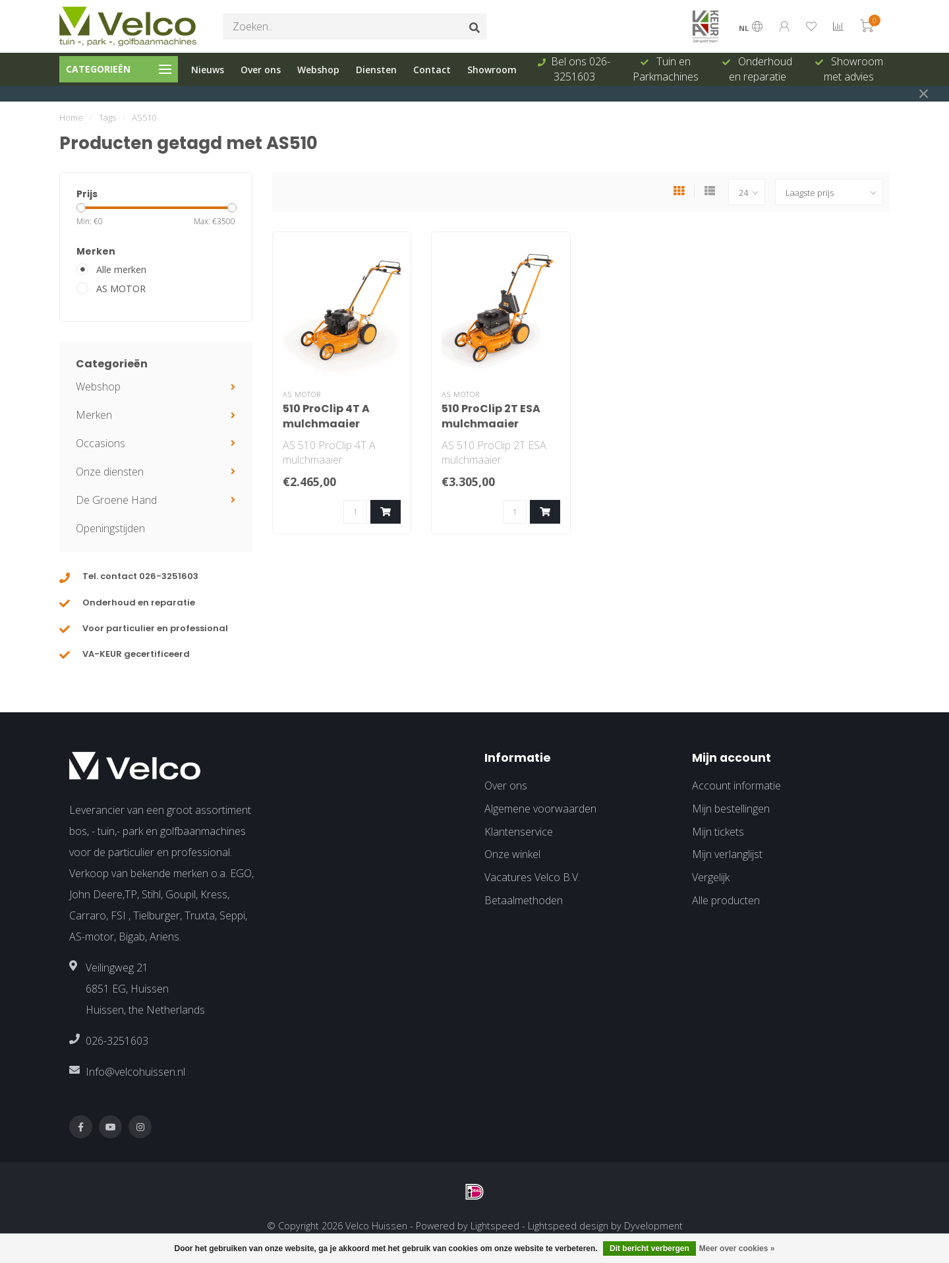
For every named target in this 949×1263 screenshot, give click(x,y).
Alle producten (726, 900)
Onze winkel (512, 854)
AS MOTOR (121, 288)
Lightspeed (495, 1225)
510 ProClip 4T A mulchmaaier (326, 416)
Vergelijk (711, 877)
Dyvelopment (653, 1225)
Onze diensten (110, 471)
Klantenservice (518, 831)
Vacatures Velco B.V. (532, 877)
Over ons (261, 69)
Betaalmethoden (523, 900)
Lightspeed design (568, 1225)
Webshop (318, 69)
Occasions (100, 443)
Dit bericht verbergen (649, 1248)
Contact (432, 69)
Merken (94, 415)
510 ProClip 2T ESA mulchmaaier (491, 416)
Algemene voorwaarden (540, 808)
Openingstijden (110, 528)
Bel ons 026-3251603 (580, 69)
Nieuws (207, 69)
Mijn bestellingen (731, 808)
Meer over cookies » (737, 1248)
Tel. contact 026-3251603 (140, 576)
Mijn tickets (718, 831)
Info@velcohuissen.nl (135, 1071)
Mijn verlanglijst (727, 854)
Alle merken (121, 269)
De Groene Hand (116, 500)
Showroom (492, 69)
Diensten (376, 69)
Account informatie (736, 785)
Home (71, 117)
